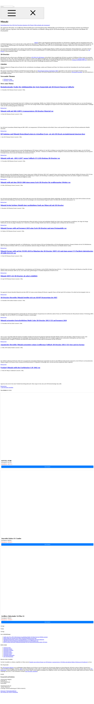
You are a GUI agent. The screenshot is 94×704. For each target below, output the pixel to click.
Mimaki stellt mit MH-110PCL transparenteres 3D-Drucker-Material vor (27, 111)
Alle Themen (31, 25)
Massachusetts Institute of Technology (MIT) (48, 70)
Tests (21, 668)
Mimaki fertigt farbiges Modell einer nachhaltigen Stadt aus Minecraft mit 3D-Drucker (32, 205)
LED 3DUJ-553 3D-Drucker (37, 57)
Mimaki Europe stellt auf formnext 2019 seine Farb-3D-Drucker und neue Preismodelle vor (34, 228)
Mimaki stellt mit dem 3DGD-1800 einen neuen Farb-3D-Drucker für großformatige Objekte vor (35, 182)
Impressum (3, 691)
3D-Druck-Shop (7, 647)
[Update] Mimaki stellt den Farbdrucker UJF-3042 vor (20, 367)
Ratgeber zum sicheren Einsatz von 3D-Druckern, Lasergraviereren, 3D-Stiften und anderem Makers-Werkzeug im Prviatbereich (58, 662)
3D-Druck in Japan (7, 79)
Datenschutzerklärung (11, 691)
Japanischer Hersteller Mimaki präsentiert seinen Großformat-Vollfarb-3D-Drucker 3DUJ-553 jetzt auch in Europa (42, 345)
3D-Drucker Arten (7, 654)
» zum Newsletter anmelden (7, 387)
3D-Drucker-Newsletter (77, 72)
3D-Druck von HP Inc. (8, 80)
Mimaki (36, 42)
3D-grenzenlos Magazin (8, 667)
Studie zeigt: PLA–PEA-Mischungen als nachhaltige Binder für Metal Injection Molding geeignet (25, 637)
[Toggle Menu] (22, 13)
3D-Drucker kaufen (7, 649)
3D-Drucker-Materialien (8, 655)
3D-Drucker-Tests (7, 651)
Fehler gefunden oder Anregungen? (42, 25)
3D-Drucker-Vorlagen (8, 650)
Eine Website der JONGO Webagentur (9, 692)
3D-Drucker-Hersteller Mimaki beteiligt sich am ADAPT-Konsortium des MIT (29, 297)
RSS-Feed (14, 25)
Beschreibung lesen (5, 25)
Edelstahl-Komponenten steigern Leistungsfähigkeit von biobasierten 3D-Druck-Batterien (23, 639)
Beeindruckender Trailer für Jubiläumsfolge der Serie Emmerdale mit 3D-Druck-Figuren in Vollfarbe (37, 87)
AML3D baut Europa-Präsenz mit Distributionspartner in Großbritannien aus (20, 640)
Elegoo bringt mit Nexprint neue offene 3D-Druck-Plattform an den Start (19, 638)
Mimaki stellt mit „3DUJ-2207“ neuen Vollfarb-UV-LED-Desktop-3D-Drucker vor (30, 158)
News (11, 25)
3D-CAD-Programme (8, 656)
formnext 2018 (81, 58)
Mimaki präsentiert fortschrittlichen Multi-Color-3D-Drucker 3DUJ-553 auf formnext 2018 (34, 320)
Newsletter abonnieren (22, 25)
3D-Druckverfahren (7, 652)
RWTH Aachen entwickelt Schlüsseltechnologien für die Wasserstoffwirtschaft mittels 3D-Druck (25, 642)
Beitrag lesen (3, 108)
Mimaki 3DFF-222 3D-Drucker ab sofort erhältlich (19, 276)
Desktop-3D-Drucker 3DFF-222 (79, 60)
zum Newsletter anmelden (31, 671)
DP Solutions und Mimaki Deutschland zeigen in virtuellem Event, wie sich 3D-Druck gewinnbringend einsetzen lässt (43, 134)
